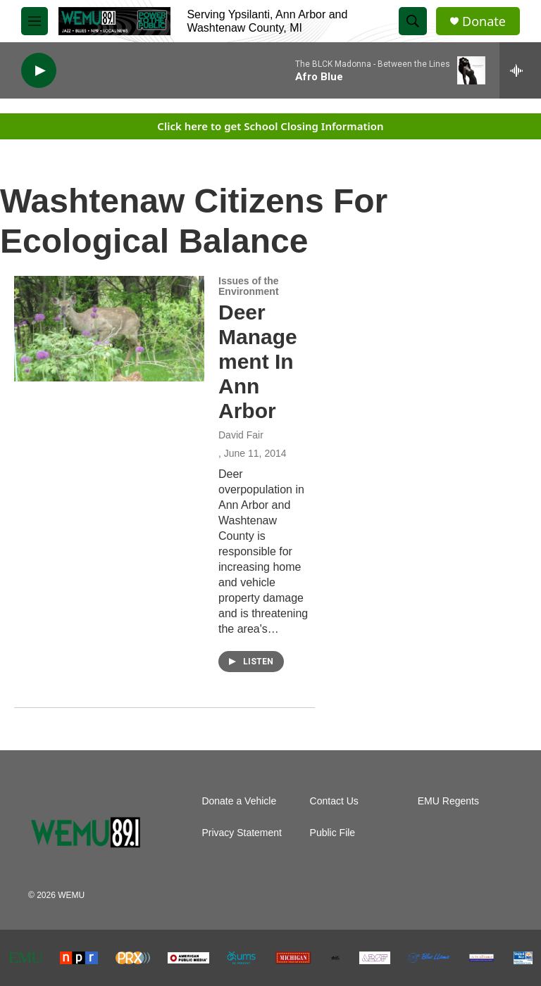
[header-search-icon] (413, 21)
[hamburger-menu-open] (34, 21)
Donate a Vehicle (238, 801)
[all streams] (520, 70)
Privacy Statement (241, 833)
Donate (484, 21)
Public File (333, 833)
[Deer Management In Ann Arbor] (109, 328)
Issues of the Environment (248, 286)
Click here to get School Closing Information (270, 126)
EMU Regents (448, 801)
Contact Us (334, 801)
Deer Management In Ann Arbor (257, 361)
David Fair (240, 435)
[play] (38, 71)
